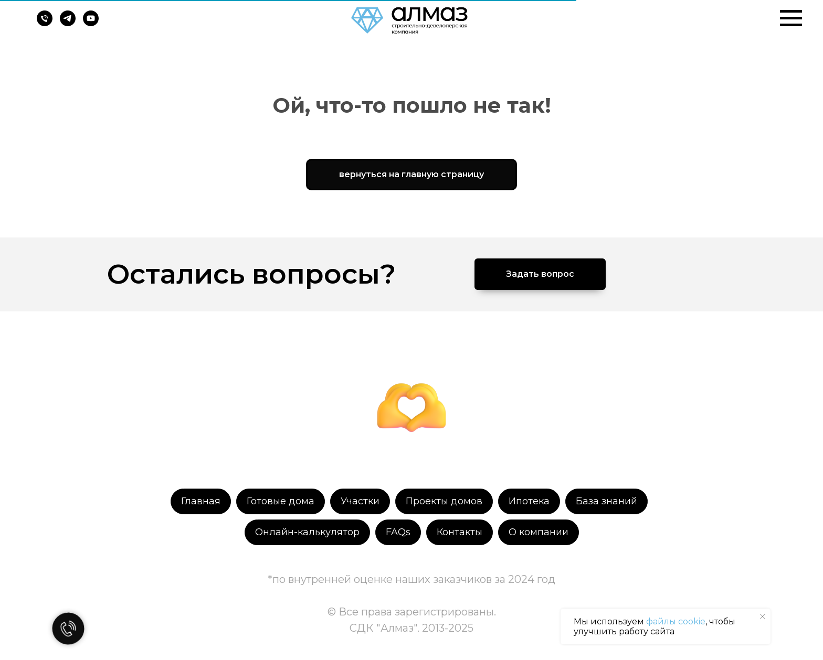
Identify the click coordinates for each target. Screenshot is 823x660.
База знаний (606, 501)
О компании (538, 532)
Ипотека (529, 501)
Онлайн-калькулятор (307, 532)
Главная (200, 501)
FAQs (398, 532)
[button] (540, 274)
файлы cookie (675, 621)
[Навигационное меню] (791, 18)
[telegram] (68, 23)
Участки (360, 501)
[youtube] (91, 23)
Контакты (459, 532)
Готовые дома (280, 501)
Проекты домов (444, 501)
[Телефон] (44, 23)
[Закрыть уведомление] (762, 616)
